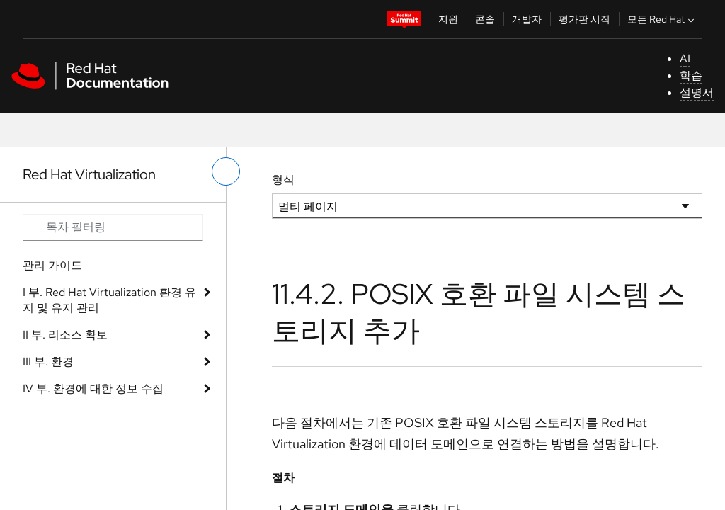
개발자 (527, 19)
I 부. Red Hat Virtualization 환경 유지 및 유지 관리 (109, 300)
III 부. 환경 (48, 361)
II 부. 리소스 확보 (65, 334)
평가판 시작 (584, 19)
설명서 (697, 92)
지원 (448, 19)
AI (685, 58)
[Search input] (113, 227)
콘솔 (485, 19)
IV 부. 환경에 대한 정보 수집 (93, 388)
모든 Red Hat (662, 19)
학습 (691, 75)
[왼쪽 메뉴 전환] (226, 171)
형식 (283, 179)
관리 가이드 (52, 265)
